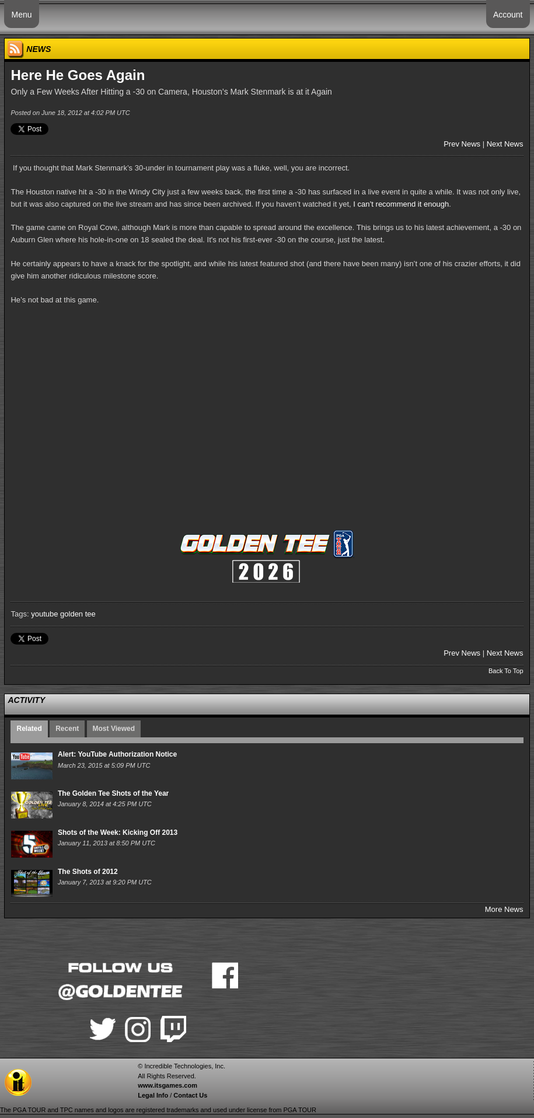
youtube (44, 613)
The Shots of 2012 (88, 872)
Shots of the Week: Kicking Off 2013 (117, 832)
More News (504, 909)
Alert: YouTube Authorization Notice (117, 754)
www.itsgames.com (167, 1085)
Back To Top (505, 670)
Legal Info (153, 1095)
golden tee (78, 613)
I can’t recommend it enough (401, 204)
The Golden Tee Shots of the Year (113, 793)
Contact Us (190, 1095)
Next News (505, 144)
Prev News (462, 144)
